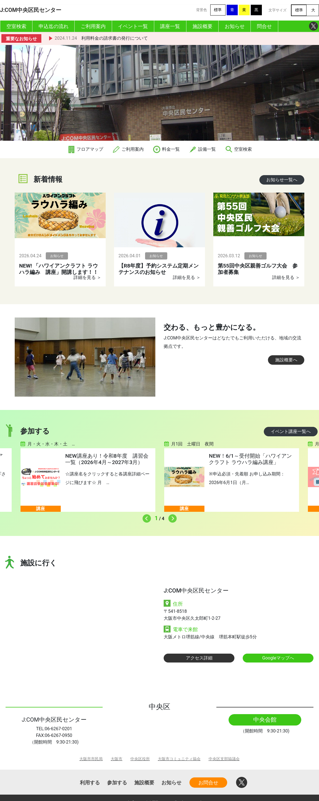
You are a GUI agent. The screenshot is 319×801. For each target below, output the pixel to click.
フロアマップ (85, 149)
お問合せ (208, 782)
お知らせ (171, 782)
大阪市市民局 (91, 759)
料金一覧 (166, 149)
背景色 (201, 10)
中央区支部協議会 (224, 759)
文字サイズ (278, 10)
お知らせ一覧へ (281, 179)
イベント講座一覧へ (291, 431)
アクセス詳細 (199, 658)
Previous (145, 517)
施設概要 (144, 782)
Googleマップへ (278, 658)
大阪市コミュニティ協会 (179, 759)
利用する (90, 782)
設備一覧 (202, 149)
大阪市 (116, 759)
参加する (117, 782)
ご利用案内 (128, 149)
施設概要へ (286, 359)
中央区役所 (140, 759)
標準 (218, 9)
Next (171, 517)
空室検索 (238, 149)
